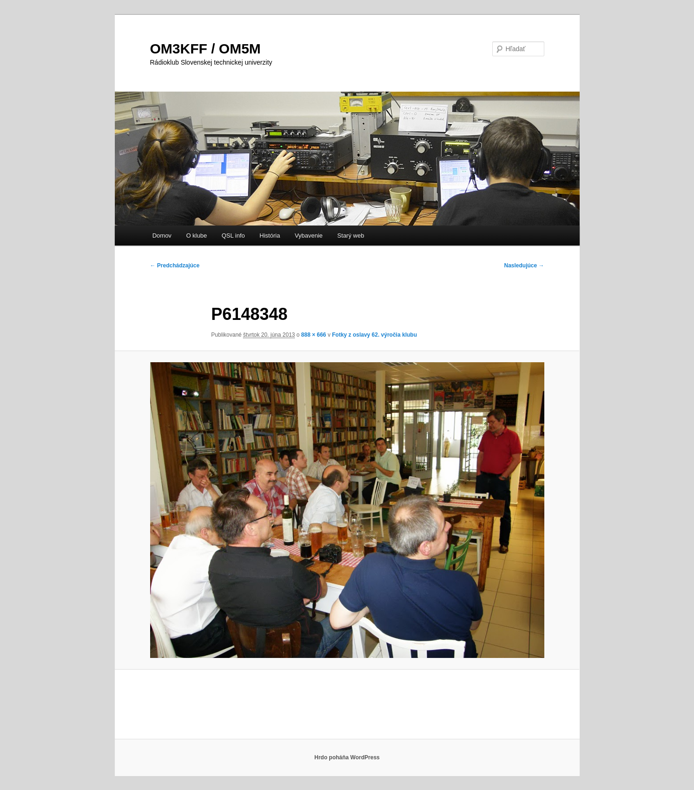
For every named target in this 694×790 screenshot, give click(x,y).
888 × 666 (313, 335)
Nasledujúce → (524, 265)
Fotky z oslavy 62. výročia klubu (374, 335)
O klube (196, 235)
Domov (162, 235)
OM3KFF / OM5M (205, 48)
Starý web (350, 235)
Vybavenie (309, 235)
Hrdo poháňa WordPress (346, 757)
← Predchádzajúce (175, 265)
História (269, 235)
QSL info (233, 235)
